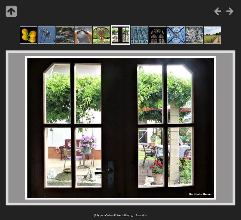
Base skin (141, 215)
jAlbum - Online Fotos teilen (111, 215)
